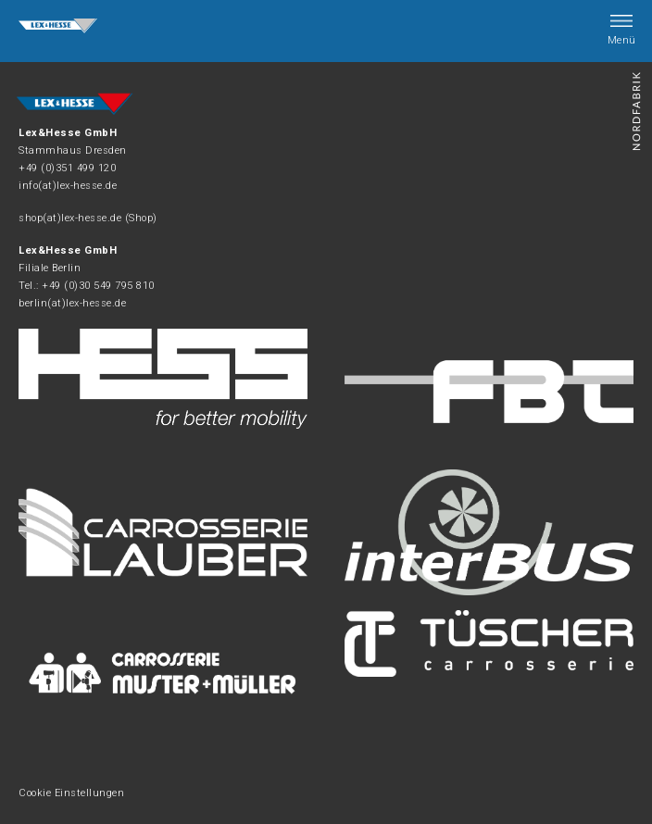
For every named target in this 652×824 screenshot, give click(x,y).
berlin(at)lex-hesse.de (72, 303)
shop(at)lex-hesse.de (70, 218)
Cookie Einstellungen (71, 793)
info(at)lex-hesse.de (68, 186)
